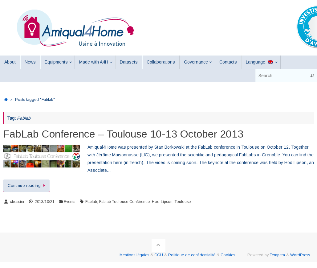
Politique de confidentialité (191, 255)
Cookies (228, 255)
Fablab (91, 202)
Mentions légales (134, 255)
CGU (158, 255)
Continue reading (27, 185)
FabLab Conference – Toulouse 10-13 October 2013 (123, 134)
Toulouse (183, 202)
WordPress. (300, 255)
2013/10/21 (45, 202)
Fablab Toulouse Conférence (124, 202)
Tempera (277, 255)
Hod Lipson (162, 202)
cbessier (17, 202)
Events (69, 202)
